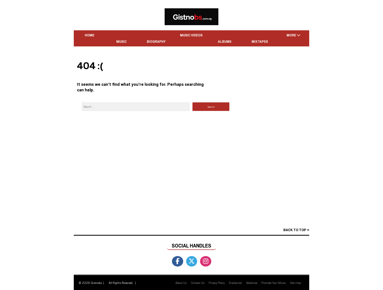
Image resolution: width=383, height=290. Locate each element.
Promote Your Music (273, 283)
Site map (295, 283)
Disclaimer (235, 283)
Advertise (251, 283)
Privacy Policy (217, 283)
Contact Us (197, 283)
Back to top (294, 229)
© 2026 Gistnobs (90, 283)
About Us (181, 283)
